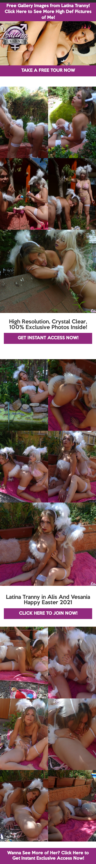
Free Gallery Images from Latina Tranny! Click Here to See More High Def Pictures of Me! (48, 12)
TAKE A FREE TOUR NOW (48, 71)
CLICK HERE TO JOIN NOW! (48, 613)
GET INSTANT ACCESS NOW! (48, 338)
